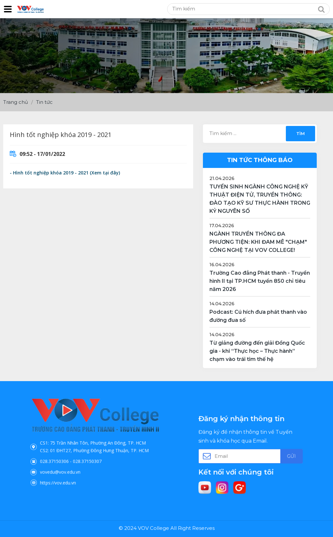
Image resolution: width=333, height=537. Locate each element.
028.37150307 (90, 455)
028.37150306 (68, 455)
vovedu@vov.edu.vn (72, 462)
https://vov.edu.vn (71, 469)
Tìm (300, 133)
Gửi (276, 455)
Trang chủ (15, 102)
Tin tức (44, 102)
